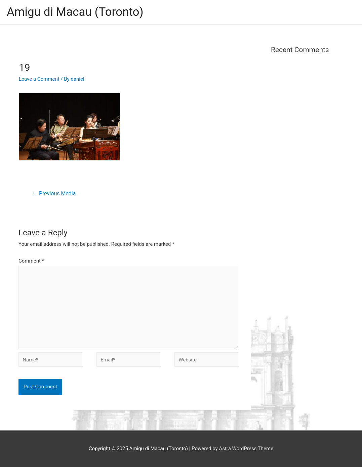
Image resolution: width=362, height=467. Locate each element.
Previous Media (54, 193)
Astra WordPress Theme (246, 448)
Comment (31, 261)
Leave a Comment (39, 79)
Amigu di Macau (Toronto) (75, 12)
